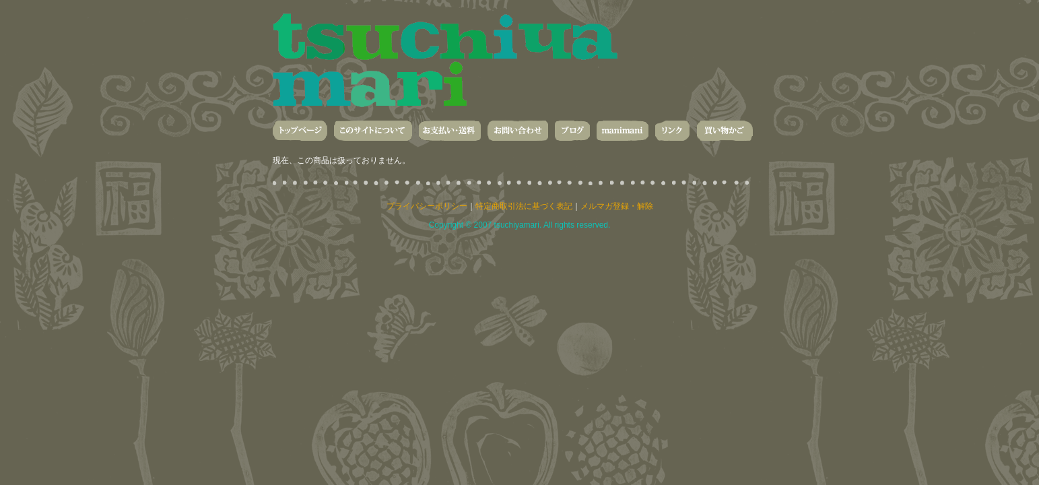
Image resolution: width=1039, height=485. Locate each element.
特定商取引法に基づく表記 (523, 206)
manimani (622, 131)
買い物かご (724, 131)
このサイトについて (373, 131)
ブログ (572, 131)
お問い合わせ (518, 131)
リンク (672, 131)
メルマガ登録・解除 (616, 206)
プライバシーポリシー (427, 206)
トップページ (300, 131)
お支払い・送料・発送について (450, 131)
